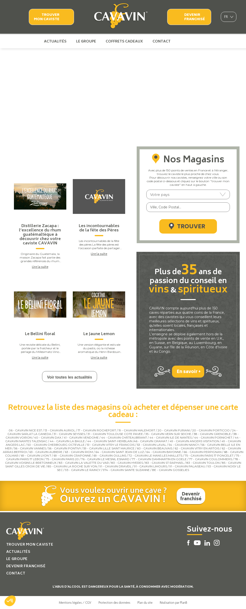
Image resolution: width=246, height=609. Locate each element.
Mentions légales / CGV (75, 602)
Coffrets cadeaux (124, 41)
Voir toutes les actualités (69, 377)
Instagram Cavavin (203, 41)
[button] (10, 601)
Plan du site (145, 602)
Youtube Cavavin (187, 41)
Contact (162, 41)
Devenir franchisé (194, 17)
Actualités (55, 41)
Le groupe (86, 41)
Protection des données (114, 602)
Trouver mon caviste (46, 17)
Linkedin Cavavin (195, 41)
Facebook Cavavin (179, 41)
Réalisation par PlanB (173, 602)
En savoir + (189, 372)
